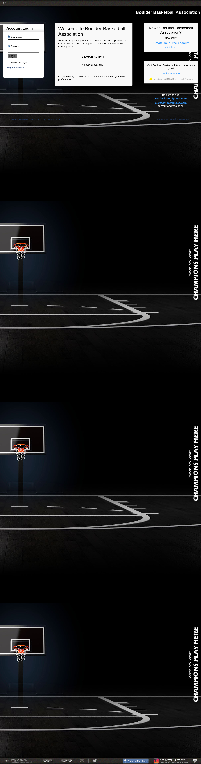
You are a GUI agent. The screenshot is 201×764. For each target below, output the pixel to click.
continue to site (171, 73)
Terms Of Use (183, 119)
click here (170, 47)
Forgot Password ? (16, 67)
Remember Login (19, 62)
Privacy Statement (165, 119)
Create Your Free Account (171, 43)
